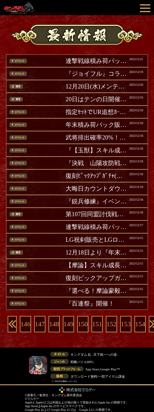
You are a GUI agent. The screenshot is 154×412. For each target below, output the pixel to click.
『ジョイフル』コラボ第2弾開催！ (97, 74)
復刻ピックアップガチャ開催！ (97, 278)
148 (54, 324)
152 (111, 324)
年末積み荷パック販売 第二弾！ (97, 125)
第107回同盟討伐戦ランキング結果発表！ (97, 214)
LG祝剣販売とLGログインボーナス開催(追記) (97, 240)
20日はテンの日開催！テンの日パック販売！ (97, 99)
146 (25, 324)
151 (97, 324)
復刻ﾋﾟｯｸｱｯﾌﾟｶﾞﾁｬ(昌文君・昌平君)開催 (97, 176)
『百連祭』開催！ (90, 303)
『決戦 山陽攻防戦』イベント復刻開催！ (97, 163)
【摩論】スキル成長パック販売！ (97, 265)
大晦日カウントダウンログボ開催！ (97, 188)
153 (126, 324)
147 (40, 324)
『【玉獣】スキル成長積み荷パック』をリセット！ (97, 150)
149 (68, 324)
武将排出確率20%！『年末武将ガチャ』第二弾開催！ (97, 137)
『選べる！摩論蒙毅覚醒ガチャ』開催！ (97, 291)
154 (140, 324)
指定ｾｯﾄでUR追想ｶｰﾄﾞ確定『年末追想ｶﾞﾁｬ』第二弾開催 (97, 112)
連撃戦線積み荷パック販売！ (97, 61)
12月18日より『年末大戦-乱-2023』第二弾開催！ (97, 252)
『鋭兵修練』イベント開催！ (97, 201)
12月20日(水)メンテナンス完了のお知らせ (97, 86)
